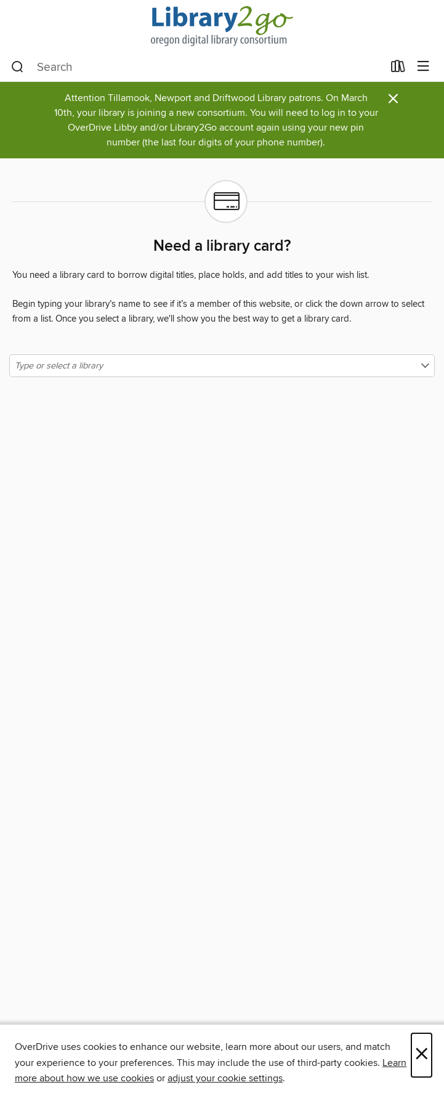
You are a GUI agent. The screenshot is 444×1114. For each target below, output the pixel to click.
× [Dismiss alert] (393, 99)
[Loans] (398, 69)
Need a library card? (222, 246)
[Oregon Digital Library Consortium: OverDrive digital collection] (222, 26)
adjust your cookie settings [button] (225, 1078)
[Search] (17, 67)
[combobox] (197, 67)
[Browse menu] (423, 67)
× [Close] (421, 1055)
